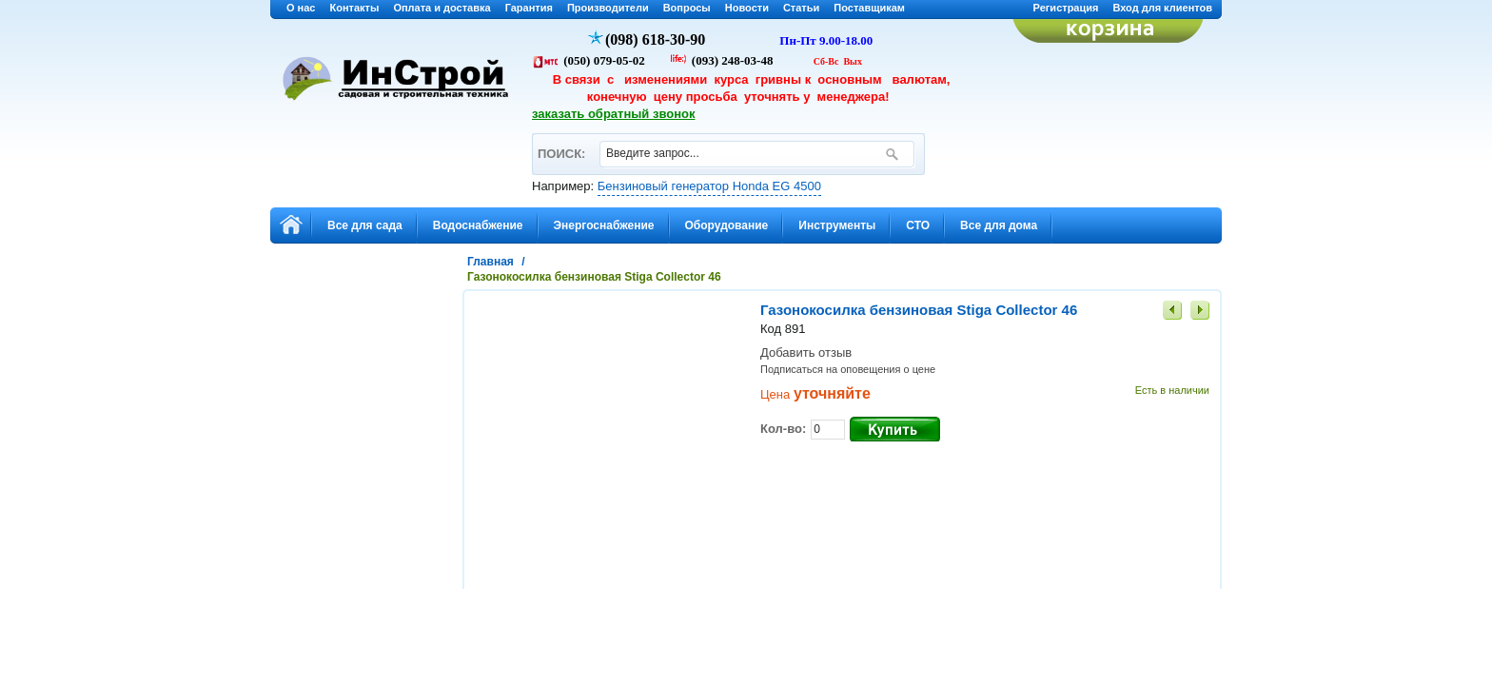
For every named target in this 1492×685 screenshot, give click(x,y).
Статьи (801, 7)
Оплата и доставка (441, 7)
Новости (747, 7)
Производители (608, 7)
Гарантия (529, 7)
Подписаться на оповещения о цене (847, 369)
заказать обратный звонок (614, 114)
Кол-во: (783, 428)
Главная (490, 261)
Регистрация (1066, 7)
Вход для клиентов (1162, 7)
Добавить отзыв (806, 352)
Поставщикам (869, 7)
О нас (301, 7)
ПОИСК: (561, 145)
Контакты (355, 7)
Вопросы (687, 7)
